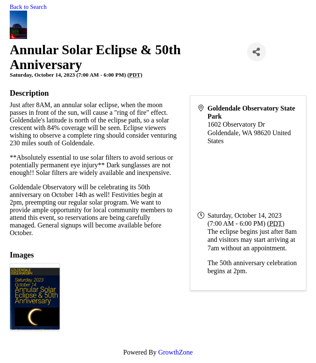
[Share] (256, 51)
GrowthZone (175, 352)
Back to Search (28, 6)
